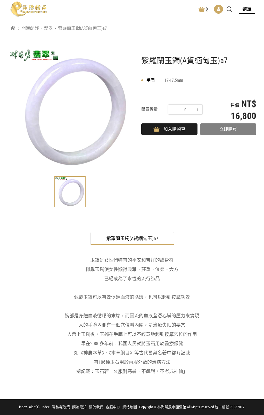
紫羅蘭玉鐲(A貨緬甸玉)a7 (82, 28)
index (23, 407)
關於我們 (96, 407)
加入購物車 (169, 129)
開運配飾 (30, 28)
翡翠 (48, 28)
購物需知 (79, 407)
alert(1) (34, 407)
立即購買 (228, 129)
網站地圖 (129, 407)
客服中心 (113, 407)
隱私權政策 (61, 407)
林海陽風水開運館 (28, 9)
